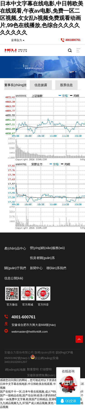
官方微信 (12, 304)
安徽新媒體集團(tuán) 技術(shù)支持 (51, 375)
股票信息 (66, 85)
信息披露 (40, 85)
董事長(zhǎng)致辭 (15, 85)
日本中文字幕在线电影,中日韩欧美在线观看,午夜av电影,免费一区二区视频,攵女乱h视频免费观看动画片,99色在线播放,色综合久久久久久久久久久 (41, 17)
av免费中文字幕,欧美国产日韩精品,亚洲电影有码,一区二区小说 (44, 399)
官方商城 (27, 304)
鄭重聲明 (33, 369)
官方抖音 (43, 304)
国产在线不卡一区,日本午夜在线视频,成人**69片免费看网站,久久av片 (42, 391)
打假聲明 (46, 369)
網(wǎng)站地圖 (15, 369)
